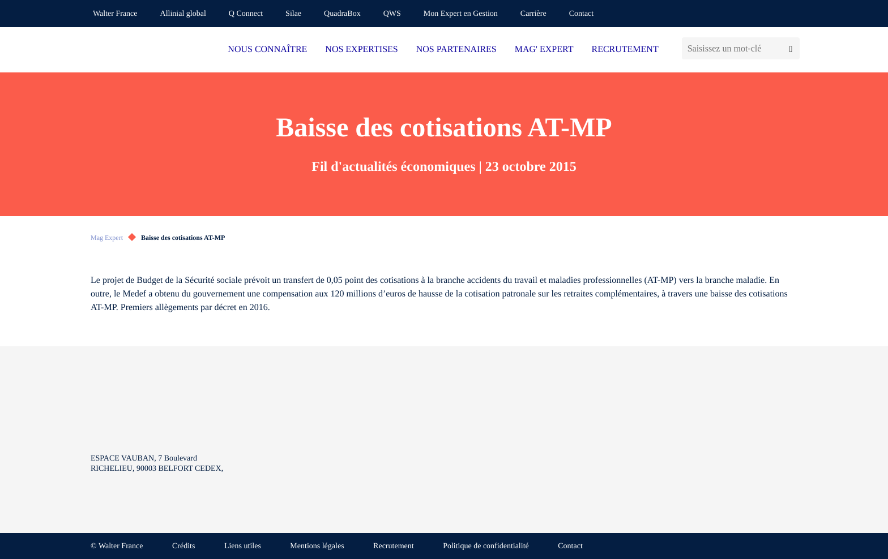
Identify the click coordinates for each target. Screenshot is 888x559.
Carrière (533, 14)
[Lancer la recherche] (791, 48)
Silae (293, 14)
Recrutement (393, 546)
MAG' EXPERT (544, 49)
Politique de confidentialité (486, 546)
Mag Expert (107, 238)
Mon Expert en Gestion (461, 14)
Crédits (183, 546)
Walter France (115, 14)
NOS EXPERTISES (361, 49)
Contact (581, 14)
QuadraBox (342, 14)
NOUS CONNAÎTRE (267, 49)
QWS (392, 14)
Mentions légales (317, 546)
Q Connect (246, 14)
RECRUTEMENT (624, 49)
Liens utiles (242, 546)
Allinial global (183, 14)
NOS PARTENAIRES (456, 49)
